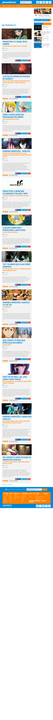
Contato (15, 498)
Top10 (30, 494)
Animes (5, 496)
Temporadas (19, 6)
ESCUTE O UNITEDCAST (41, 20)
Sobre (30, 6)
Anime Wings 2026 (45, 38)
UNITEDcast (9, 6)
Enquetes (30, 496)
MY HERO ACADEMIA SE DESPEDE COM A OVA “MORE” (46, 33)
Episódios (15, 495)
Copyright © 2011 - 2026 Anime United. (7, 506)
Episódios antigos (16, 497)
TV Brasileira (23, 496)
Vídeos (11, 494)
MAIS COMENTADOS (47, 23)
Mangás (24, 6)
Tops (30, 495)
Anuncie (46, 494)
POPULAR (38, 23)
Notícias (4, 6)
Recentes (10, 495)
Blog (14, 6)
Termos (37, 497)
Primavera (23, 497)
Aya (27, 6)
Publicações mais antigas (7, 484)
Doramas (5, 502)
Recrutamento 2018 (39, 498)
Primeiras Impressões (35, 501)
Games (5, 498)
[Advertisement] (17, 15)
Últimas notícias (6, 495)
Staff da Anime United (39, 496)
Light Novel (5, 499)
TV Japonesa (23, 495)
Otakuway (10, 497)
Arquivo (31, 502)
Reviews (43, 501)
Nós (36, 495)
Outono (22, 499)
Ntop (10, 498)
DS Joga (10, 499)
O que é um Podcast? (17, 496)
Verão (22, 498)
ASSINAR (44, 489)
